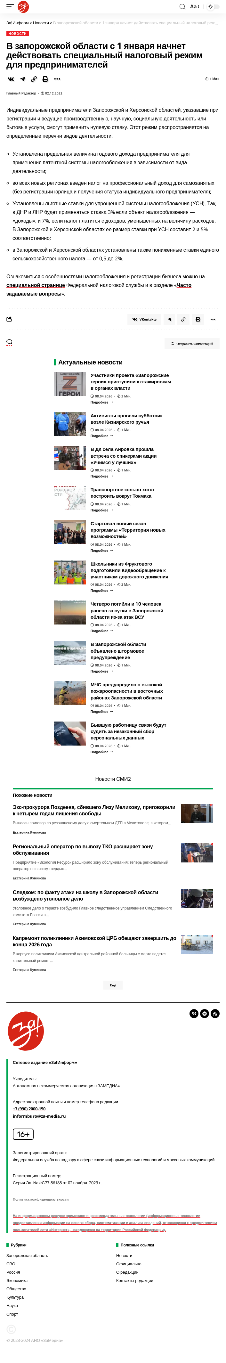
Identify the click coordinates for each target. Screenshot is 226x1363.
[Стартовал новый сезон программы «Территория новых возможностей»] (102, 550)
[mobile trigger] (11, 6)
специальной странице (35, 285)
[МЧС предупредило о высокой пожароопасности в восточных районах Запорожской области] (102, 711)
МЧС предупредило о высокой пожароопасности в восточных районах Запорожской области (127, 691)
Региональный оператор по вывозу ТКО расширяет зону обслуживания (83, 849)
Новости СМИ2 (113, 778)
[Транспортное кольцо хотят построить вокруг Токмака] (102, 510)
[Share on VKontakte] (10, 79)
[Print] (45, 79)
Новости (18, 33)
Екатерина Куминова (29, 832)
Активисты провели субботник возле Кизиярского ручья (127, 418)
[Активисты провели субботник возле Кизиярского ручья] (102, 435)
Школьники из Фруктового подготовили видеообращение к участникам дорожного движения (129, 570)
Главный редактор (21, 93)
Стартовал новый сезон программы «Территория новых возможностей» (128, 530)
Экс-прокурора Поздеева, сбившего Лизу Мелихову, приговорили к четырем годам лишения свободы (94, 810)
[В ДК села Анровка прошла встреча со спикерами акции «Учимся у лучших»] (102, 476)
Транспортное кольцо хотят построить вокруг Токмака (123, 492)
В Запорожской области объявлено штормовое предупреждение (118, 650)
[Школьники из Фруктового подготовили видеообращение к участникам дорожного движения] (102, 590)
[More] (56, 79)
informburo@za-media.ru (39, 1116)
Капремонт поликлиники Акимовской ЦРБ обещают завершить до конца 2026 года (94, 941)
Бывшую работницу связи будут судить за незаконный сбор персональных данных (128, 731)
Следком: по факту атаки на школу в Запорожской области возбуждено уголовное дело (85, 895)
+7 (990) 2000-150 (29, 1109)
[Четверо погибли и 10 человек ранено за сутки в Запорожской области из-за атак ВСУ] (102, 631)
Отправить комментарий (192, 343)
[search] (182, 7)
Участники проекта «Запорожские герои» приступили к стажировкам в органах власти (131, 381)
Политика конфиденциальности (41, 1199)
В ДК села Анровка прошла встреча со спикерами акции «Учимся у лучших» (124, 455)
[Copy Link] (33, 79)
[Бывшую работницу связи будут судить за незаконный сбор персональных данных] (102, 752)
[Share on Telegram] (22, 79)
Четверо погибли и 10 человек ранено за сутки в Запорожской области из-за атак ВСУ (127, 610)
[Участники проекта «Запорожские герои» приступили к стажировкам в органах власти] (102, 402)
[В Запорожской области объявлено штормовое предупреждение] (102, 671)
